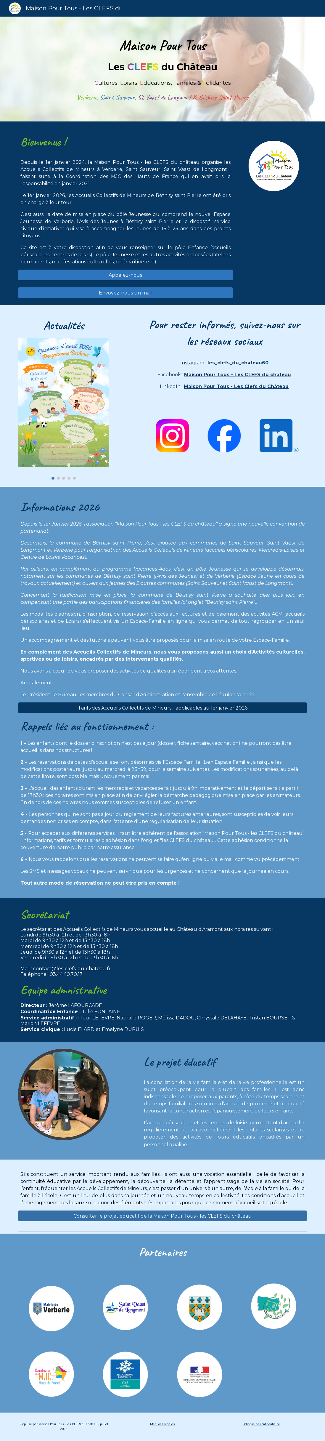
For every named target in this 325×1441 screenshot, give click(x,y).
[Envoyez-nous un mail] (125, 292)
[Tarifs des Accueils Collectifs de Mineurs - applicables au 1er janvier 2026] (162, 707)
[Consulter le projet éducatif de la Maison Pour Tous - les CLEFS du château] (162, 1216)
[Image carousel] (64, 409)
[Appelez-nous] (125, 275)
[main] (162, 69)
